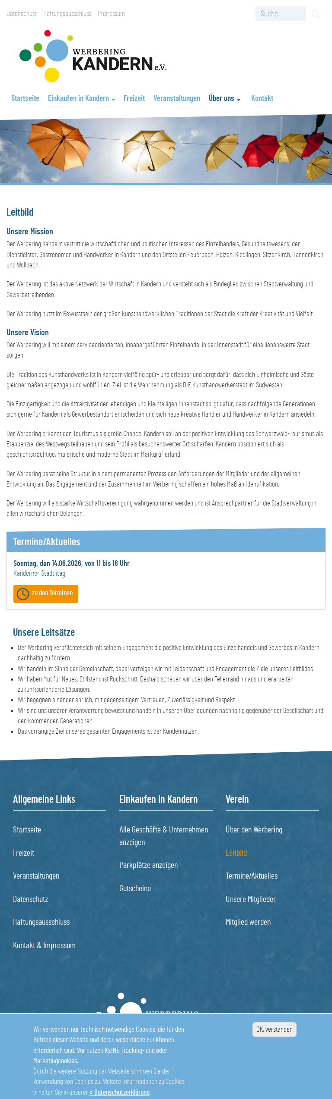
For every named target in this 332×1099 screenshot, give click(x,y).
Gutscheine (135, 888)
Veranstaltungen (176, 98)
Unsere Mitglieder (251, 899)
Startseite (25, 98)
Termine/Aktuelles (252, 876)
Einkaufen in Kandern (81, 98)
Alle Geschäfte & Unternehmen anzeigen (163, 836)
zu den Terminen (52, 593)
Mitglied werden (248, 922)
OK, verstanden (274, 1037)
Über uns (224, 98)
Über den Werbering (254, 830)
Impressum (111, 13)
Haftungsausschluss (67, 13)
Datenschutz (21, 13)
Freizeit (134, 98)
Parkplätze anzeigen (148, 865)
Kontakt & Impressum (44, 945)
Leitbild (236, 853)
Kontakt (262, 98)
